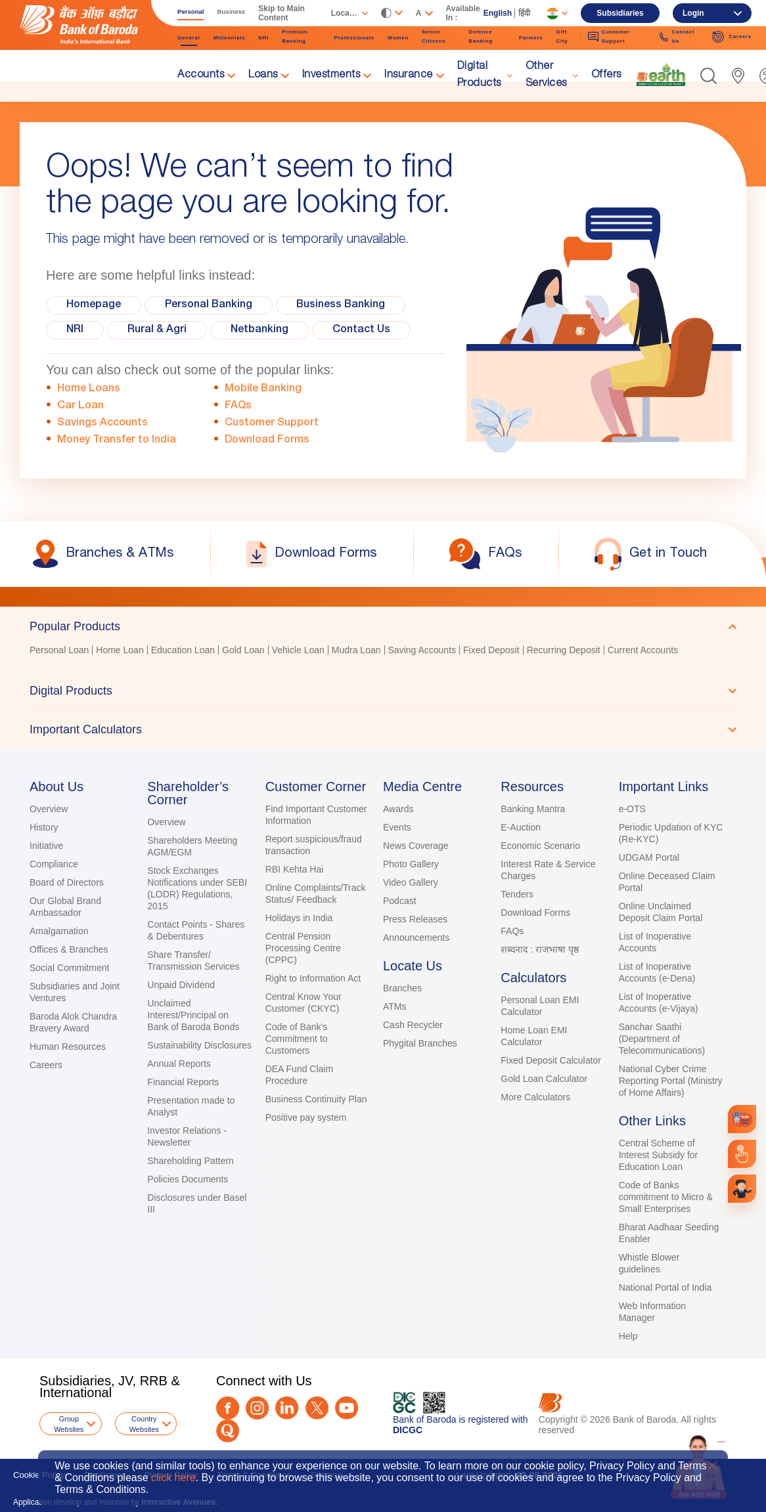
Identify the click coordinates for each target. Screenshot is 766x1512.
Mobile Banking (263, 389)
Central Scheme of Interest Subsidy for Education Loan (658, 1155)
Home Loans (88, 389)
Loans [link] (263, 75)
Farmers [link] (531, 38)
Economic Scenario (540, 845)
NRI (74, 330)
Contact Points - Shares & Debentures (195, 930)
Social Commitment (69, 967)
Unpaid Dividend (181, 985)
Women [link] (398, 38)
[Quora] (227, 1430)
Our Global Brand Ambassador (65, 907)
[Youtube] (346, 1407)
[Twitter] (316, 1407)
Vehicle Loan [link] (298, 650)
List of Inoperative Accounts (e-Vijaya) (658, 1002)
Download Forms (267, 440)
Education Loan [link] (183, 650)
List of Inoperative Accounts (655, 942)
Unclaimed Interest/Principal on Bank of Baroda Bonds (193, 1015)
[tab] (383, 626)
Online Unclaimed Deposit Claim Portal (661, 912)
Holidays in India (299, 918)
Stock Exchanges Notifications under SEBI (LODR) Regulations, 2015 (197, 888)
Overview (49, 809)
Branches (402, 988)
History (44, 827)
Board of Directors (67, 882)
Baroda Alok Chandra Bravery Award (73, 1022)
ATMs (395, 1006)
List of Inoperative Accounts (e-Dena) (657, 972)
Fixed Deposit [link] (491, 650)
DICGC (407, 1430)
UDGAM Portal (649, 857)
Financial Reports (183, 1082)
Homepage (93, 305)
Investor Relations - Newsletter (187, 1136)
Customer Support (272, 423)
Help (628, 1336)
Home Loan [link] (119, 650)
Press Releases (415, 919)
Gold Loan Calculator (544, 1078)
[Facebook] (227, 1407)
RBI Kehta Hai (294, 869)
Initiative (46, 845)
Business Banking (340, 305)
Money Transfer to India (116, 440)
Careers (46, 1065)
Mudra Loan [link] (356, 650)
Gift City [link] (562, 36)
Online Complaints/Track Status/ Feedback (315, 893)
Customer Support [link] (609, 36)
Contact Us (361, 330)
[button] (708, 76)
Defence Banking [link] (480, 36)
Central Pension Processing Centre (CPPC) (303, 948)
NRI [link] (263, 38)
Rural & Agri (157, 330)
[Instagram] (257, 1407)
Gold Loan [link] (243, 650)
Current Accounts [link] (643, 650)
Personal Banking (208, 305)
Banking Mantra (533, 809)
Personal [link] (190, 11)
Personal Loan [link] (59, 650)
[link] (661, 74)
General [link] (188, 38)
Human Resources (68, 1046)
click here (173, 1477)
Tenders (517, 894)
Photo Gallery (411, 864)
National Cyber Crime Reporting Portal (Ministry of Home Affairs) (671, 1081)
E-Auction (521, 827)
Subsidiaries (620, 13)
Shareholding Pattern (190, 1161)
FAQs (238, 406)
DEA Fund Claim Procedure (299, 1075)
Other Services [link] (546, 75)
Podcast (400, 901)
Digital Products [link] (479, 75)
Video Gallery (410, 882)
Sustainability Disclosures (199, 1045)
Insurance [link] (408, 75)
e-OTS (632, 809)
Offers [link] (606, 75)
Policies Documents (187, 1179)
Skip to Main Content (281, 13)
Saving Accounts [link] (422, 650)
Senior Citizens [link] (433, 36)
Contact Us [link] (677, 36)
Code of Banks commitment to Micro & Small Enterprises (666, 1197)
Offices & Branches (69, 949)
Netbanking (259, 330)
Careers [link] (731, 37)
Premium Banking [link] (294, 36)
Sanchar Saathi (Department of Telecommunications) (662, 1039)
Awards (398, 809)
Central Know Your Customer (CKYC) (303, 1002)
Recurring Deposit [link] (563, 650)
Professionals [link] (354, 38)
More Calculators (535, 1097)
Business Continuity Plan (316, 1099)
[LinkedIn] (286, 1407)
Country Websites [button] (144, 1424)
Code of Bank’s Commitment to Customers (296, 1039)
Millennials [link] (230, 38)
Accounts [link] (200, 75)
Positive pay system (306, 1117)
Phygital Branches (420, 1043)
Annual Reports (179, 1063)
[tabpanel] (383, 651)
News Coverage (416, 845)
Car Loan (80, 406)
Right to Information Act (313, 978)
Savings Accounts (102, 423)
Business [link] (231, 11)
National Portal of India (665, 1287)
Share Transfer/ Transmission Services (193, 960)
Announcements (416, 937)
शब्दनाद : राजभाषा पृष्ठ (540, 949)
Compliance (54, 864)
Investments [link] (331, 75)
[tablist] (383, 677)
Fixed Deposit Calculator (551, 1060)
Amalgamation (59, 931)
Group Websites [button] (68, 1424)
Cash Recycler (413, 1025)
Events (397, 827)
